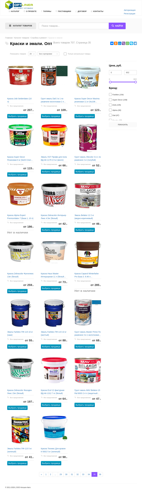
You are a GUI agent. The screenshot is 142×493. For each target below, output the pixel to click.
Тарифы (46, 11)
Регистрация (129, 13)
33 (83, 474)
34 (89, 474)
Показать (123, 125)
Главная (8, 38)
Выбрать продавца (17, 116)
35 (94, 474)
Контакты (97, 11)
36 (100, 474)
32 (77, 474)
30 (66, 474)
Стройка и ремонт (39, 38)
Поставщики (63, 11)
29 (61, 474)
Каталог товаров (21, 38)
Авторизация (129, 10)
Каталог (14, 11)
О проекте (30, 11)
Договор (81, 11)
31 (72, 474)
